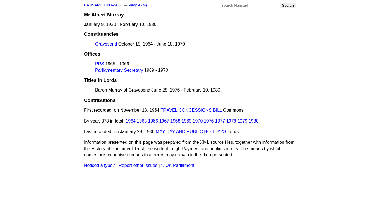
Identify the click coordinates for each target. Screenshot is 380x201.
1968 (175, 121)
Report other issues (138, 165)
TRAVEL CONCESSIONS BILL (191, 110)
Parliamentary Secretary (119, 70)
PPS (99, 63)
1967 (164, 121)
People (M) (137, 5)
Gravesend (106, 44)
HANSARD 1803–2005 (103, 5)
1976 (209, 121)
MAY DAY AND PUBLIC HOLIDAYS (191, 131)
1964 (131, 121)
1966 (153, 121)
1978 (231, 121)
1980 (254, 121)
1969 (187, 121)
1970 (198, 121)
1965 (142, 121)
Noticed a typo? (99, 165)
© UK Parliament (177, 165)
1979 (242, 121)
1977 (220, 121)
